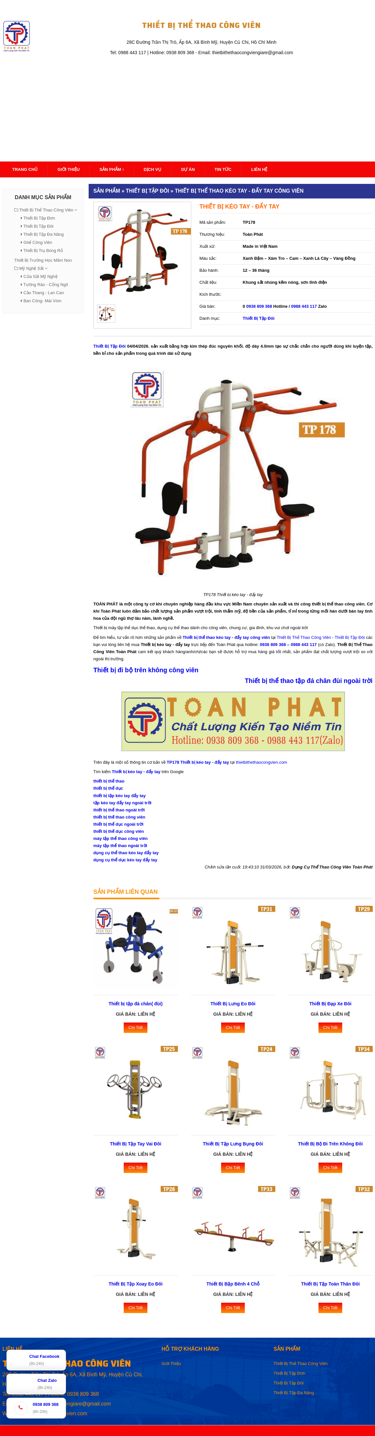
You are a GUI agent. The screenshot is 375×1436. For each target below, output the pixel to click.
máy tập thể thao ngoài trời (120, 845)
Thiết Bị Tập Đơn (39, 218)
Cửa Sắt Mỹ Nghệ (40, 276)
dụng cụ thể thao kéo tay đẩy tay (126, 852)
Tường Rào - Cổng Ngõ (45, 284)
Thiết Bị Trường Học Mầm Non (43, 260)
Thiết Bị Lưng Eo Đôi (232, 1003)
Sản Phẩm (111, 169)
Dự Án (188, 169)
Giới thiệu (68, 169)
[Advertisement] (188, 105)
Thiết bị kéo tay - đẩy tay (136, 771)
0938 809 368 (259, 306)
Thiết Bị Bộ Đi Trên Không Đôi (330, 1143)
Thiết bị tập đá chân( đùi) (135, 1003)
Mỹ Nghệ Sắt (31, 268)
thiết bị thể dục (108, 788)
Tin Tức (223, 169)
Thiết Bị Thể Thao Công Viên (46, 210)
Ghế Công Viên (37, 242)
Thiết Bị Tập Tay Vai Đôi (135, 1143)
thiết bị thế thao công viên (119, 817)
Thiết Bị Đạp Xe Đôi (330, 1003)
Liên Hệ (259, 169)
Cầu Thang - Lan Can (43, 292)
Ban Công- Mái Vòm (42, 300)
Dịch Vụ (152, 169)
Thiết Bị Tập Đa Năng (43, 234)
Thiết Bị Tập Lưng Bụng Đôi (233, 1143)
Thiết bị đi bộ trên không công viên (146, 670)
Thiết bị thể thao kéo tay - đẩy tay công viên (226, 637)
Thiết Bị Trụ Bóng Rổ (43, 250)
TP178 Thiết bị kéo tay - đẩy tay (198, 762)
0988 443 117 (304, 306)
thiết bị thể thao (109, 781)
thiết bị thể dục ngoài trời (119, 824)
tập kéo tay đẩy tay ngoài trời (123, 802)
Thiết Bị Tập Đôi (38, 226)
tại (273, 637)
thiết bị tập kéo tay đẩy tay (120, 795)
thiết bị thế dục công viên (119, 831)
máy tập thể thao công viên (121, 838)
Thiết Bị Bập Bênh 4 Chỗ (232, 1283)
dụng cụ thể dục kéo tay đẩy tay (125, 859)
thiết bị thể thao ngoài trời (119, 810)
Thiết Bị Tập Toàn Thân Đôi (330, 1283)
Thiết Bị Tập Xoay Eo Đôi (135, 1283)
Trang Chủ (25, 169)
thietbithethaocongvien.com (261, 762)
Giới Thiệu (171, 1363)
